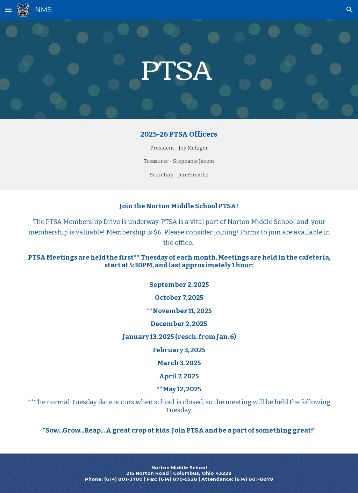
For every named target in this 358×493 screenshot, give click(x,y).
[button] (8, 9)
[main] (179, 69)
